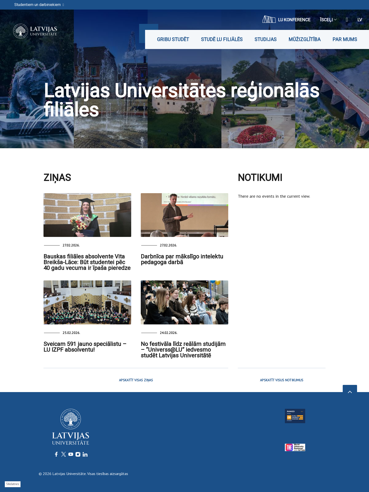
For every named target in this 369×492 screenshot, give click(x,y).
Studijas (266, 39)
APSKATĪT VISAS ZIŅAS (136, 380)
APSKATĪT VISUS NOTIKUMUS (281, 380)
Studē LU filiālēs (222, 39)
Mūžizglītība (304, 39)
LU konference (286, 19)
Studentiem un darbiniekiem (39, 4)
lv (360, 19)
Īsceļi (328, 19)
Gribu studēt (173, 39)
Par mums (344, 39)
